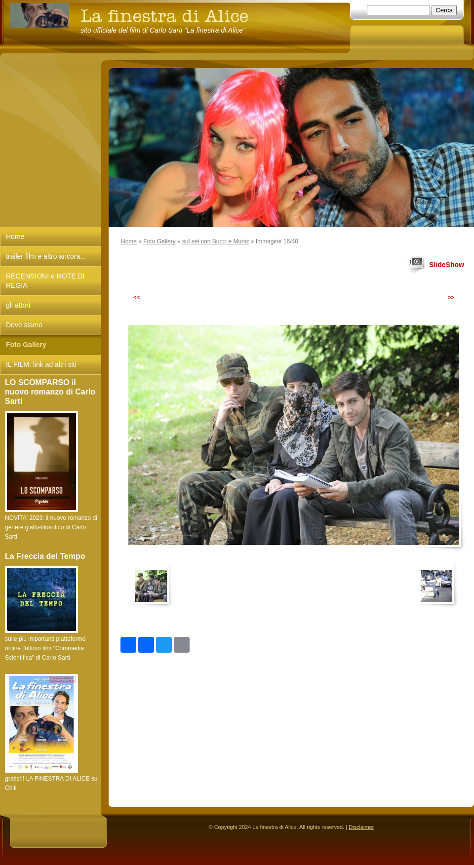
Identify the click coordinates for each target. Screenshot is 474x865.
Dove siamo (24, 325)
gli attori (18, 305)
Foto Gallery (159, 241)
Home (129, 241)
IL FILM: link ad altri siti (41, 364)
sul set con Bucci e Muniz (215, 241)
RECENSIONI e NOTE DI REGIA (45, 280)
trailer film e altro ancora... (46, 256)
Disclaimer (361, 827)
